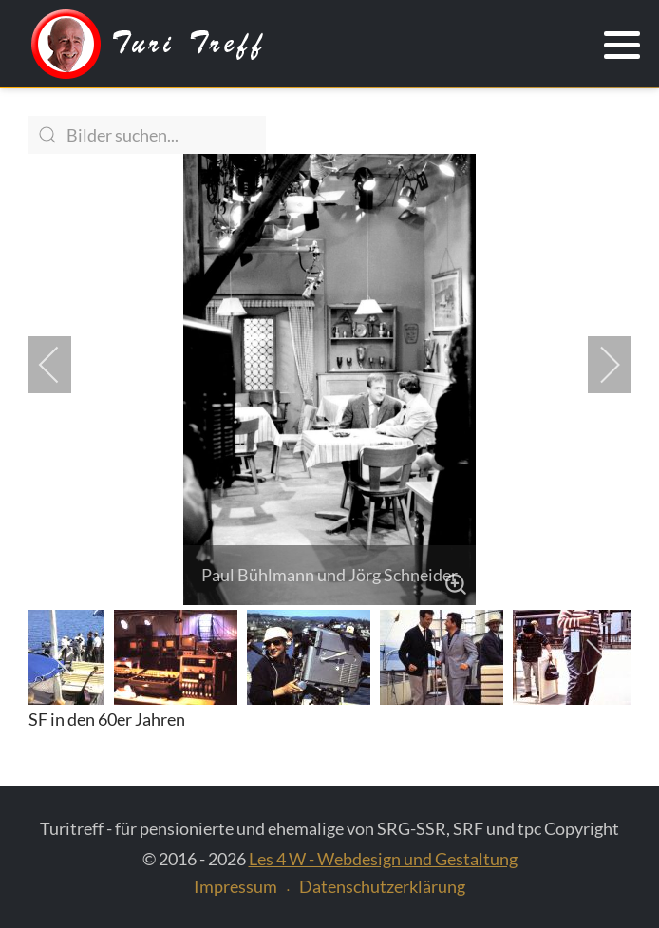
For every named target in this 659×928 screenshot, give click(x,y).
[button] (622, 46)
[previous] (61, 364)
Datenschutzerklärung (382, 886)
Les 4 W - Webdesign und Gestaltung (383, 858)
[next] (597, 364)
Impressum (235, 886)
